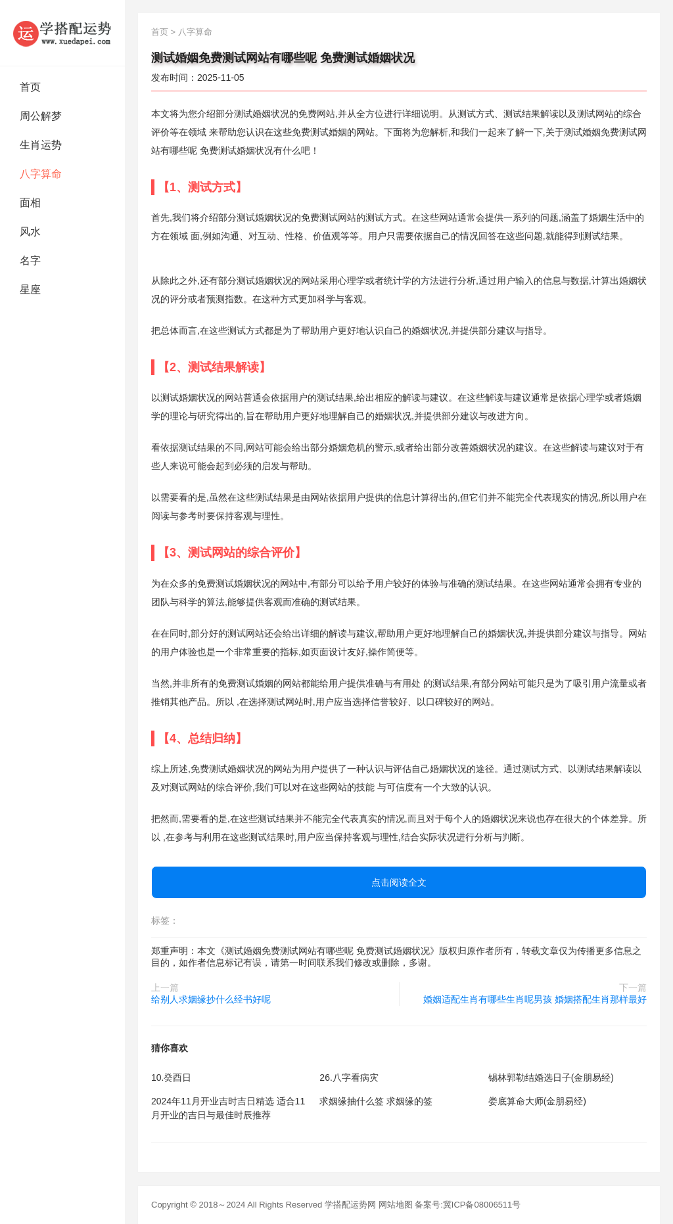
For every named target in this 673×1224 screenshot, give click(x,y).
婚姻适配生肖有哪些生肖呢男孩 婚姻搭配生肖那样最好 (535, 999)
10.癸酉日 (171, 1077)
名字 (30, 260)
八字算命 (41, 173)
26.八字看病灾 (348, 1077)
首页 (30, 87)
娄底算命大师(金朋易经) (537, 1101)
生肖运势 (41, 144)
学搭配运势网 (350, 1205)
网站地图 (396, 1205)
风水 (30, 231)
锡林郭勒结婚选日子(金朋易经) (551, 1077)
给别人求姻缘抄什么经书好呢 (211, 999)
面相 (30, 202)
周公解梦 (41, 116)
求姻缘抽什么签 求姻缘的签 (375, 1101)
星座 (30, 289)
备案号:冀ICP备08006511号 (468, 1205)
